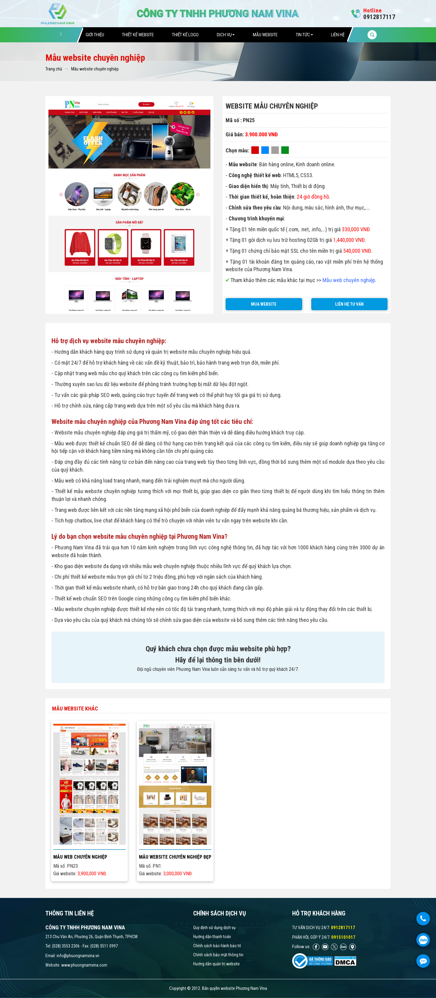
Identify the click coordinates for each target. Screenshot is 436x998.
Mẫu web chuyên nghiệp (80, 857)
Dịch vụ (226, 34)
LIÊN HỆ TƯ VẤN (349, 304)
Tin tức (304, 34)
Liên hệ (338, 34)
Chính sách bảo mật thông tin (218, 954)
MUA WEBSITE (263, 304)
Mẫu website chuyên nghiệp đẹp (175, 857)
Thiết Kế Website (138, 34)
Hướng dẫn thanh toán (212, 936)
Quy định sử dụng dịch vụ (214, 927)
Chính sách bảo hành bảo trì (217, 945)
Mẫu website (265, 34)
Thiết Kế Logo (185, 34)
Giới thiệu (95, 34)
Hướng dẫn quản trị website (216, 963)
